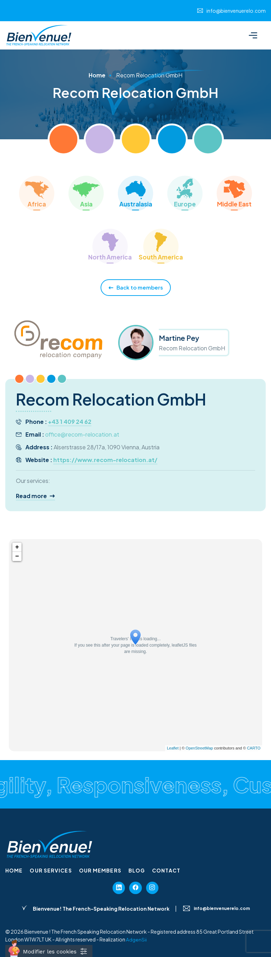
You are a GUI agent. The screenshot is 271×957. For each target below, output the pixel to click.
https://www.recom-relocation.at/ (105, 459)
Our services (51, 870)
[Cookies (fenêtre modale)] (48, 951)
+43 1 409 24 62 (69, 421)
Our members (100, 870)
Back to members (135, 287)
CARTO (253, 748)
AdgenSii (136, 941)
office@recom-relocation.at (82, 434)
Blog (136, 870)
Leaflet (173, 748)
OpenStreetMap (199, 748)
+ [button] (17, 547)
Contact (166, 870)
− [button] (17, 556)
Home (97, 75)
